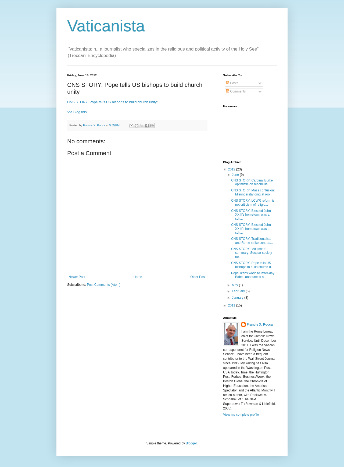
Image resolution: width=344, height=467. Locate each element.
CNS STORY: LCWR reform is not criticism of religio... (252, 202)
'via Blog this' (77, 112)
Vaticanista (106, 26)
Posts (232, 83)
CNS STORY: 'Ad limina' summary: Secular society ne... (251, 253)
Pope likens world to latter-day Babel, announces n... (252, 275)
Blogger (191, 443)
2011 (232, 305)
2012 (232, 169)
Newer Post (77, 277)
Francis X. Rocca (260, 324)
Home (138, 277)
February (239, 291)
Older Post (198, 277)
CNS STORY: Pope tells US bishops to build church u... (252, 265)
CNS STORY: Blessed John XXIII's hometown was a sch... (251, 214)
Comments (236, 91)
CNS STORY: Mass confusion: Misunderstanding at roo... (253, 192)
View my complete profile (241, 414)
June (236, 175)
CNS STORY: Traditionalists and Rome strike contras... (252, 240)
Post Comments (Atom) (103, 285)
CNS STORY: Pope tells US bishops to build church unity (112, 102)
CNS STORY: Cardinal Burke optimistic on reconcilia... (252, 182)
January (238, 298)
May (235, 285)
